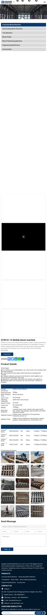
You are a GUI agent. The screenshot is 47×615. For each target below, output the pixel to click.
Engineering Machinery (8, 582)
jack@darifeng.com (15, 600)
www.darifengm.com (16, 603)
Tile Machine (5, 580)
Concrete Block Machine (9, 577)
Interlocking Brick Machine (26, 577)
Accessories (21, 582)
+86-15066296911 (19, 595)
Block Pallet (15, 580)
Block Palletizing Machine (28, 580)
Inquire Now (7, 354)
